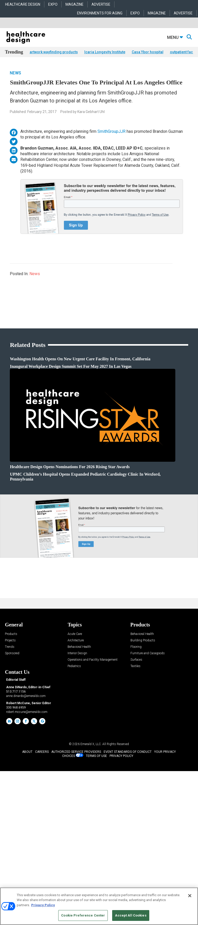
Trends (9, 647)
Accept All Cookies (130, 915)
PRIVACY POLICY (121, 756)
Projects (10, 640)
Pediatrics (74, 666)
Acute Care (75, 634)
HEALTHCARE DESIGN (22, 4)
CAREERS (42, 752)
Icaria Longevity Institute (104, 52)
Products (11, 634)
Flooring (136, 647)
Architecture (76, 640)
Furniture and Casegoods (147, 653)
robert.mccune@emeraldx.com (26, 712)
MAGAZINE (74, 4)
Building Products (142, 640)
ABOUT (27, 752)
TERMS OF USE (96, 756)
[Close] (189, 895)
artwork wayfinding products (54, 52)
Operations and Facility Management (93, 659)
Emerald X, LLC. (91, 744)
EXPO (52, 4)
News (15, 73)
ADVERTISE (101, 4)
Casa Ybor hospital (147, 52)
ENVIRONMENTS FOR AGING (99, 13)
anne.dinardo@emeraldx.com (26, 696)
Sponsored (12, 653)
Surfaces (136, 659)
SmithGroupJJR (111, 131)
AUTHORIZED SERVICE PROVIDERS (76, 752)
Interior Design (77, 653)
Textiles (135, 666)
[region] (99, 906)
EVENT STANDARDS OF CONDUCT (128, 752)
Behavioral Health (79, 647)
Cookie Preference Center (83, 915)
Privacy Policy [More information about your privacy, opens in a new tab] (43, 905)
